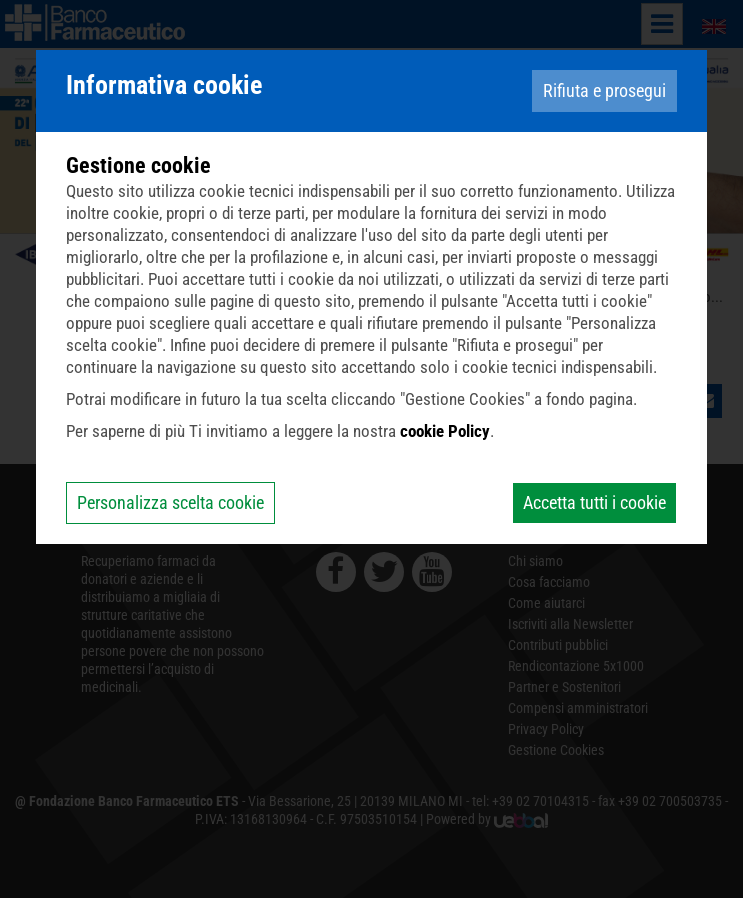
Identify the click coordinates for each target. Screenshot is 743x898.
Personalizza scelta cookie (170, 502)
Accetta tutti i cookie (594, 502)
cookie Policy (445, 431)
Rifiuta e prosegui (604, 90)
